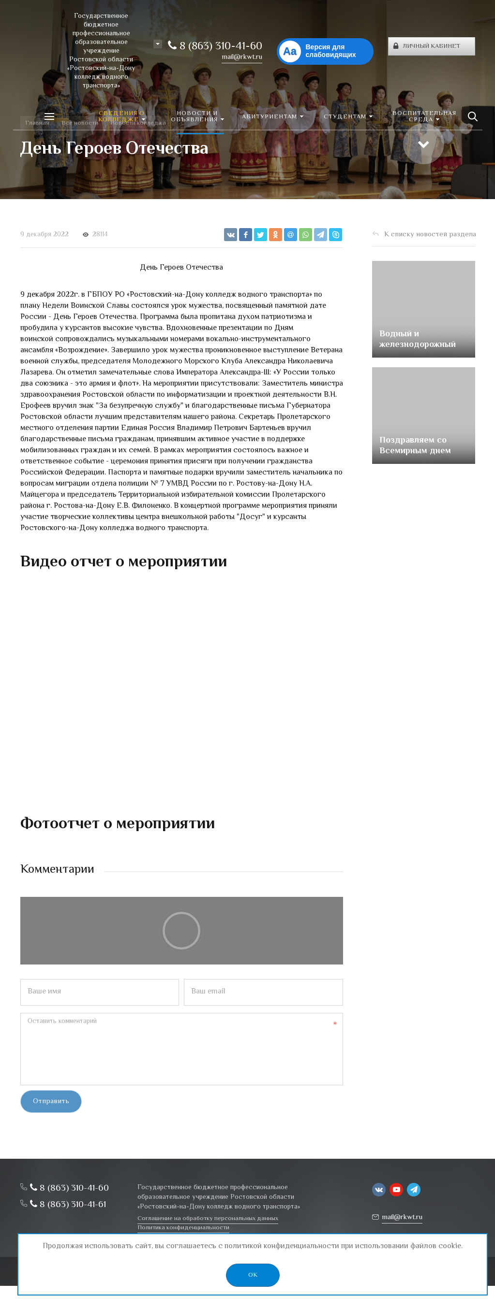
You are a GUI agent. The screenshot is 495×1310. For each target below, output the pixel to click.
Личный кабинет (426, 46)
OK (252, 1275)
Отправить (51, 1101)
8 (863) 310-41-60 (215, 47)
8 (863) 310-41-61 (68, 1205)
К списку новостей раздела (430, 234)
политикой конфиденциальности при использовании (316, 1246)
